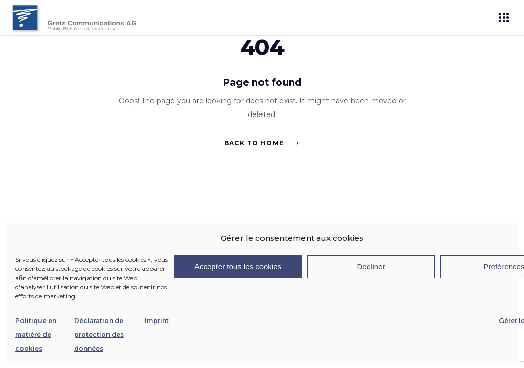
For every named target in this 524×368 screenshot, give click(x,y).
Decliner (371, 266)
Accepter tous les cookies (237, 266)
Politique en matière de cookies (35, 334)
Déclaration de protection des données (99, 334)
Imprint (157, 321)
